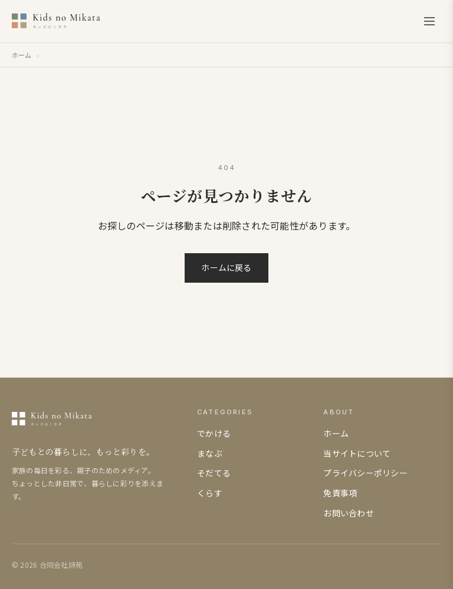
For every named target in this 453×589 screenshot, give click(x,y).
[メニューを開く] (429, 21)
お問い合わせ (348, 513)
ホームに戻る (226, 267)
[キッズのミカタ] (81, 21)
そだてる (214, 473)
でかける (214, 433)
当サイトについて (356, 453)
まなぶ (209, 453)
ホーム (22, 55)
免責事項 (340, 493)
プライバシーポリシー (365, 473)
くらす (209, 493)
